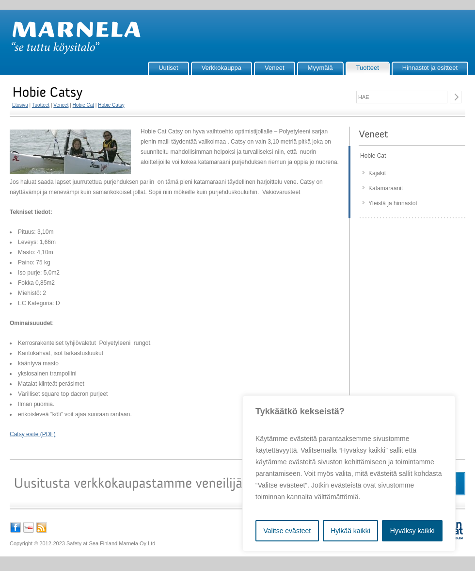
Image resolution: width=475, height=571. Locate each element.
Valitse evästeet (287, 531)
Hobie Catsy (111, 105)
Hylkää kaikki (350, 531)
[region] (349, 473)
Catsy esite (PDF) (33, 434)
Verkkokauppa (221, 67)
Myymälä (320, 67)
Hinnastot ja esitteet (430, 67)
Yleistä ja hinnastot (392, 203)
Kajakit (377, 173)
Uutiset (168, 67)
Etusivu (20, 105)
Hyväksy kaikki (412, 531)
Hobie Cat (83, 105)
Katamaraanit (385, 188)
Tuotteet (367, 67)
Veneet (275, 67)
